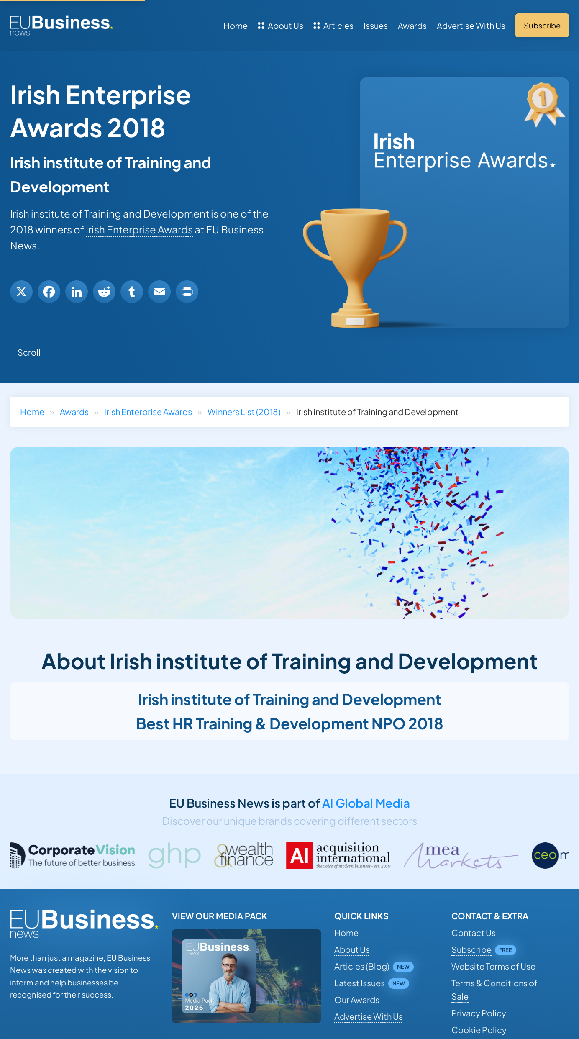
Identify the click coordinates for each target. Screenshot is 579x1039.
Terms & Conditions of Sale (494, 989)
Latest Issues (359, 982)
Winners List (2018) (244, 411)
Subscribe (471, 949)
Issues (376, 25)
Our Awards (356, 999)
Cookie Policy (479, 1029)
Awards (412, 25)
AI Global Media (366, 802)
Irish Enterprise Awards (139, 229)
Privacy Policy (478, 1013)
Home (235, 25)
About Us (280, 25)
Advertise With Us (471, 25)
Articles (333, 25)
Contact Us (473, 932)
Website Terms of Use (493, 966)
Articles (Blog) (361, 966)
